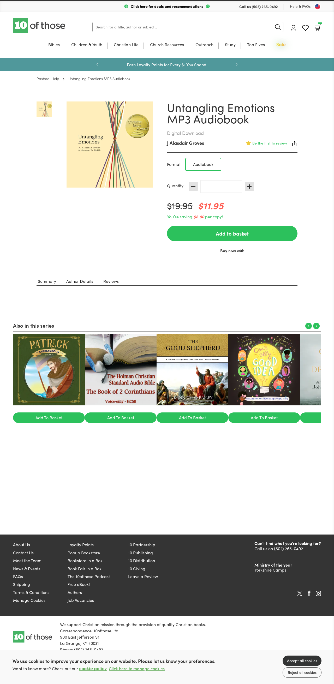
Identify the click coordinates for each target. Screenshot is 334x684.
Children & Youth (86, 45)
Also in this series (33, 325)
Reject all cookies (302, 672)
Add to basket (232, 233)
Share (294, 143)
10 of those (39, 25)
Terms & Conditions (31, 592)
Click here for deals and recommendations (167, 6)
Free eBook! (79, 584)
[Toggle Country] (317, 6)
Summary (47, 281)
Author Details (79, 281)
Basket (319, 26)
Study (230, 45)
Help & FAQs (300, 6)
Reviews (111, 281)
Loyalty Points (81, 544)
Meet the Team (27, 560)
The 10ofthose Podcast (89, 576)
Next (236, 64)
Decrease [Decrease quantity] (193, 186)
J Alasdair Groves (185, 143)
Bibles (54, 45)
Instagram (318, 593)
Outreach (204, 45)
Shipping (21, 584)
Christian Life (126, 45)
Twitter (299, 593)
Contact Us (23, 552)
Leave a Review (143, 576)
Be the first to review (269, 143)
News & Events (26, 568)
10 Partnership (141, 544)
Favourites (305, 28)
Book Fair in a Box (85, 568)
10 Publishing (140, 552)
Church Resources (167, 45)
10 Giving (136, 568)
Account (293, 28)
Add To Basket (48, 417)
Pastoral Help (48, 78)
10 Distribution (141, 560)
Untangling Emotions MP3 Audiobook (99, 78)
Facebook (309, 593)
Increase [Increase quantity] (249, 186)
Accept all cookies (302, 660)
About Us (21, 544)
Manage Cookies (29, 600)
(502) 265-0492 (265, 6)
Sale (281, 44)
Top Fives (256, 45)
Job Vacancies (81, 600)
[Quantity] (221, 186)
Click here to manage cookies (137, 668)
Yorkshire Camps (270, 570)
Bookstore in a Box (85, 560)
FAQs (18, 576)
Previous (97, 64)
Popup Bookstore (84, 552)
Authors (75, 592)
